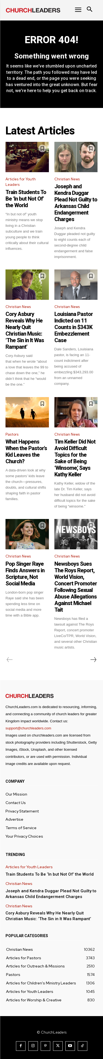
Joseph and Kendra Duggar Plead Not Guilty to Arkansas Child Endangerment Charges (75, 202)
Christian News (67, 179)
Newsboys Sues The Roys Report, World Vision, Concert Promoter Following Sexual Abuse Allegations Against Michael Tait (75, 587)
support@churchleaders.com (28, 728)
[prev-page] (9, 660)
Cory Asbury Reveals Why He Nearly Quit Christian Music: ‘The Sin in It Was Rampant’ (24, 330)
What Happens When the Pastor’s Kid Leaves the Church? (26, 451)
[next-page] (93, 660)
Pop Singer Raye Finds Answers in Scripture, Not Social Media (24, 574)
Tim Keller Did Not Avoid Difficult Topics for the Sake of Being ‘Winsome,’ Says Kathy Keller (75, 458)
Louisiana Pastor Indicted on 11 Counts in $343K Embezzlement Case (73, 327)
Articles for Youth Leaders (20, 182)
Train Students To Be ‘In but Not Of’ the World (25, 199)
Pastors (11, 434)
